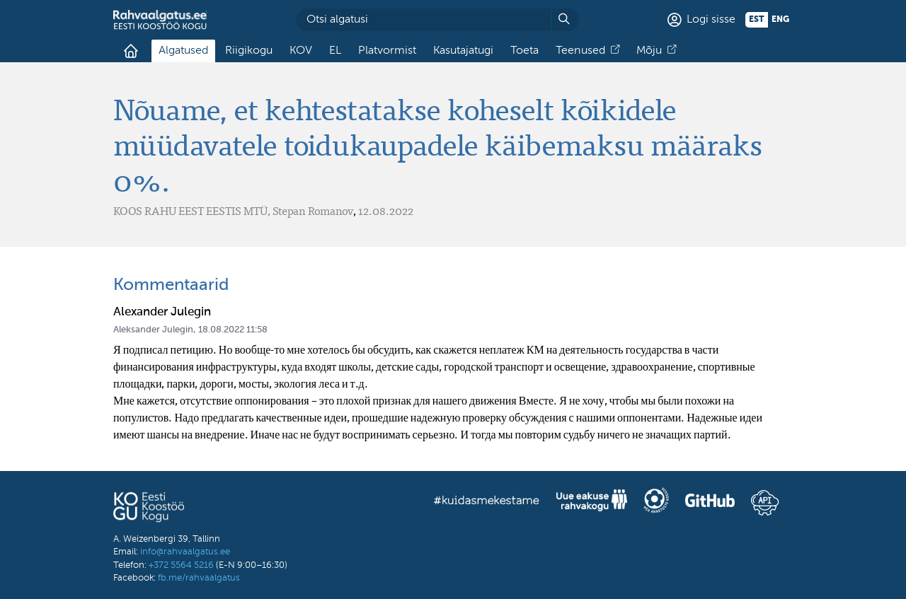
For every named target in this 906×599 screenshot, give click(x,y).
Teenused (580, 51)
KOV (300, 51)
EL (335, 51)
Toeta (524, 51)
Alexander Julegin (162, 312)
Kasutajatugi (463, 51)
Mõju (649, 51)
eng (780, 20)
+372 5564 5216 (181, 565)
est (756, 20)
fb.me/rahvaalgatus (199, 578)
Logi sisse (711, 19)
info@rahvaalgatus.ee (185, 552)
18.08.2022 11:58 (233, 330)
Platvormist (387, 51)
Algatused (183, 51)
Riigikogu (249, 51)
